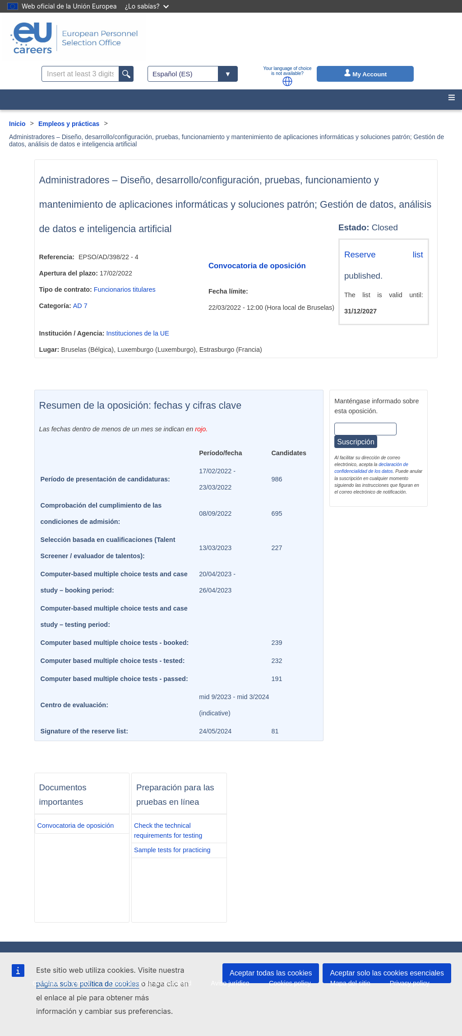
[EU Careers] (74, 37)
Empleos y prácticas (68, 123)
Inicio (17, 123)
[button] (287, 81)
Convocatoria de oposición (257, 265)
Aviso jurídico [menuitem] (230, 983)
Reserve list (383, 254)
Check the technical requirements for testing (168, 830)
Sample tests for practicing (172, 850)
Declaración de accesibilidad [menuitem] (150, 983)
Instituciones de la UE (137, 333)
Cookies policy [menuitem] (290, 983)
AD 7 (80, 305)
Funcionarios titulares (125, 289)
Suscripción (355, 442)
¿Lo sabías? (147, 6)
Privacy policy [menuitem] (410, 983)
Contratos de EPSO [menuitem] (60, 983)
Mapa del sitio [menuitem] (350, 983)
